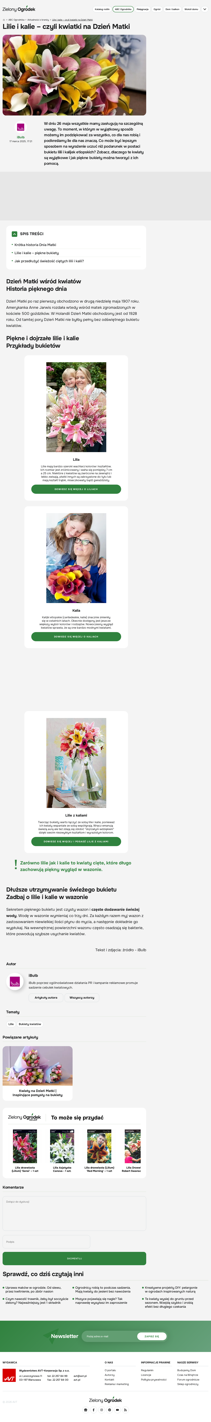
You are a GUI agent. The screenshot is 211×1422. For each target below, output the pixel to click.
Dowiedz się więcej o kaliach (76, 636)
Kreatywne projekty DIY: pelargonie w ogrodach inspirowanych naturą (171, 1290)
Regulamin (147, 1370)
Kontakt (109, 1379)
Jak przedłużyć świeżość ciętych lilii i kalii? (49, 261)
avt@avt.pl (80, 1376)
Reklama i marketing (117, 1384)
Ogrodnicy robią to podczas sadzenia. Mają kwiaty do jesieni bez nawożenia (103, 1290)
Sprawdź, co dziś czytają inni (43, 1274)
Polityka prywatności (153, 1379)
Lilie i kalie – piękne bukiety (37, 253)
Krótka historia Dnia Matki (35, 245)
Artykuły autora (46, 997)
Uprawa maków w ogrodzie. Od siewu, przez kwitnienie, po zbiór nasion (33, 1290)
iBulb (21, 137)
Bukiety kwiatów (30, 1024)
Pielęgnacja (142, 9)
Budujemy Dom (186, 1370)
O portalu (110, 1370)
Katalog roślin (102, 9)
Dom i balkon (172, 9)
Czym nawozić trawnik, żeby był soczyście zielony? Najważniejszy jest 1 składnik (37, 1301)
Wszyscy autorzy (82, 997)
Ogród (157, 9)
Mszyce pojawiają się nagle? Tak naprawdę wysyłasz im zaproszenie (101, 1301)
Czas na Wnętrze (187, 1375)
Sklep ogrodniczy (187, 1384)
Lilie (11, 1024)
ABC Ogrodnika (123, 9)
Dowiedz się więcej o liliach (76, 489)
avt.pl (77, 1380)
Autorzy (110, 1375)
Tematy (12, 1012)
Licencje (146, 1375)
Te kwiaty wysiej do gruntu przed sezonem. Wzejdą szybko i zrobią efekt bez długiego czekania (169, 1303)
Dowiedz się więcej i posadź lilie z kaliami (76, 841)
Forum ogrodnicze (188, 1379)
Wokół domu (191, 9)
